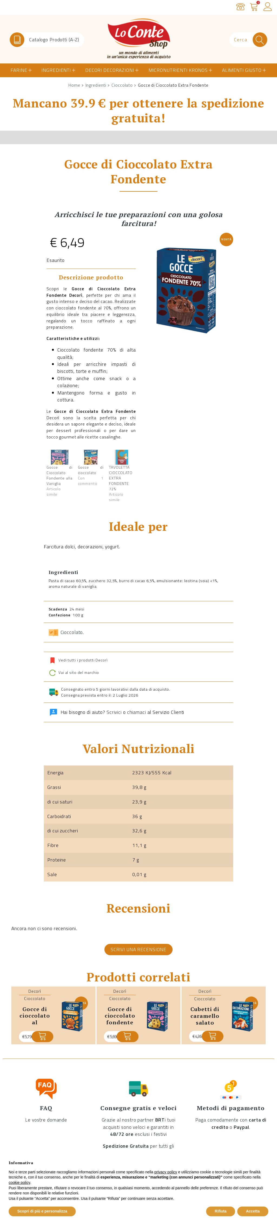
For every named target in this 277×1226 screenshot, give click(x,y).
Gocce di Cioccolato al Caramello (34, 1019)
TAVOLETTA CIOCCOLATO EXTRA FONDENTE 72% (121, 478)
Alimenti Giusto (242, 70)
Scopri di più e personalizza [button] (42, 1211)
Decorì (34, 991)
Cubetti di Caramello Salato (204, 1015)
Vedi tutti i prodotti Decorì (83, 660)
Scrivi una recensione (138, 949)
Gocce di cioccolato (91, 469)
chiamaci (136, 712)
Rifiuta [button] (221, 1211)
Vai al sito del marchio (74, 672)
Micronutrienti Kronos (178, 70)
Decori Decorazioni (109, 70)
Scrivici (114, 712)
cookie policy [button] (19, 1182)
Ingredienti (56, 70)
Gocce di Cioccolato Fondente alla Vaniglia (59, 475)
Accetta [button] (253, 1211)
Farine (19, 70)
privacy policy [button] (165, 1172)
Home (74, 85)
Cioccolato (122, 85)
